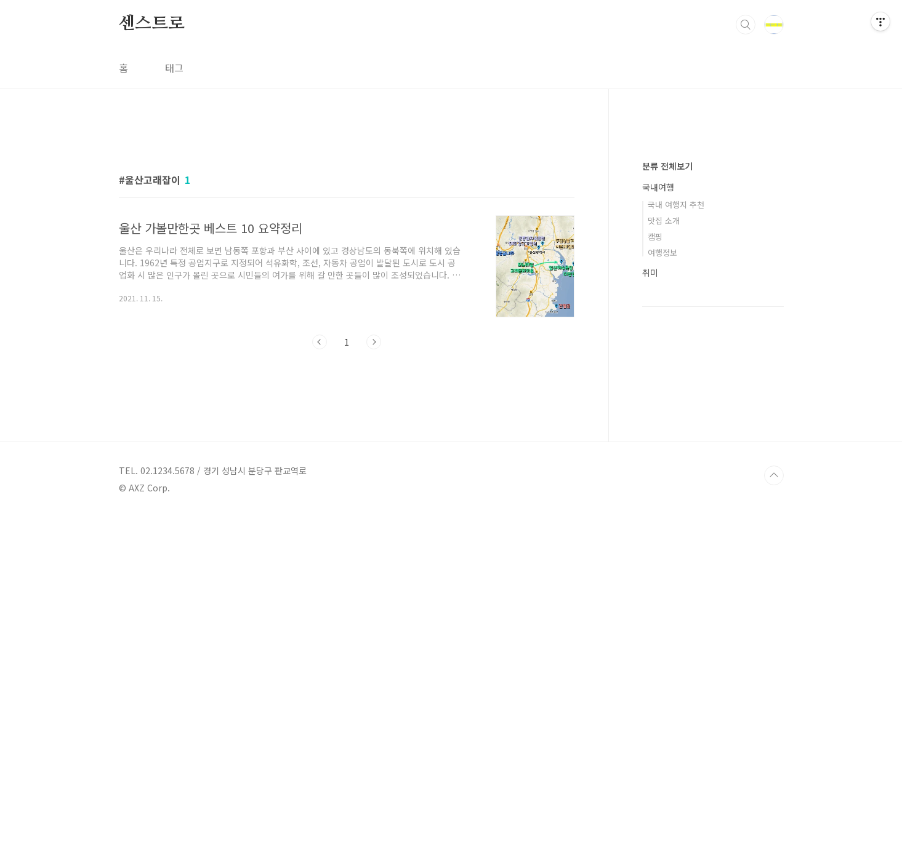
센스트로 (152, 24)
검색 (745, 24)
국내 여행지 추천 (676, 573)
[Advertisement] (346, 238)
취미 (650, 641)
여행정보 (662, 621)
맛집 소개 (664, 589)
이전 (319, 514)
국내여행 (658, 556)
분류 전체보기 (667, 535)
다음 (373, 514)
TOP (774, 820)
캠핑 (655, 605)
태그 (174, 67)
